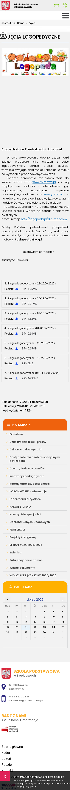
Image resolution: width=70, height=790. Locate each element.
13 (17, 621)
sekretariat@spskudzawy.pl (56, 5)
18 (63, 621)
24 (53, 627)
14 (26, 621)
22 (35, 627)
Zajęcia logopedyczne (30, 37)
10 (53, 616)
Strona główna (12, 747)
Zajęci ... (31, 23)
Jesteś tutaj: (9, 23)
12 (8, 621)
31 (53, 632)
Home (20, 23)
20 (16, 627)
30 (44, 632)
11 (62, 616)
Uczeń (6, 759)
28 (26, 632)
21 (26, 627)
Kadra (5, 753)
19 (8, 627)
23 (44, 627)
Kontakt (7, 770)
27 (16, 632)
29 (35, 632)
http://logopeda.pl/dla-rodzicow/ (44, 219)
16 (44, 621)
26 (7, 632)
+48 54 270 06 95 (65, 5)
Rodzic (6, 765)
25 (62, 627)
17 (53, 621)
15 (35, 621)
